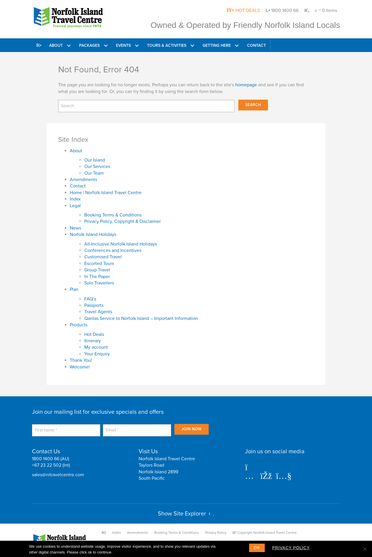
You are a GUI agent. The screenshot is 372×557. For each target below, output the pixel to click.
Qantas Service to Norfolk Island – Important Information (141, 318)
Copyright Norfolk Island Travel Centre (265, 533)
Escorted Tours (99, 263)
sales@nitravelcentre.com (58, 475)
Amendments (83, 179)
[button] (69, 45)
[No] (365, 549)
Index (75, 199)
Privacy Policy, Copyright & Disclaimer (122, 221)
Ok (257, 547)
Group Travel (97, 270)
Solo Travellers (99, 283)
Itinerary (92, 341)
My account (96, 347)
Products (78, 325)
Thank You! (81, 360)
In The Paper (97, 277)
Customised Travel (103, 257)
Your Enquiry (97, 354)
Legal (75, 206)
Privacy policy (291, 547)
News (75, 228)
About (76, 151)
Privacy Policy (215, 533)
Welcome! (80, 367)
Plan (74, 289)
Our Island (94, 160)
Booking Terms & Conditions (113, 215)
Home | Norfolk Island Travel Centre (106, 193)
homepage (246, 85)
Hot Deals (94, 334)
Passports (93, 305)
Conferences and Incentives (112, 250)
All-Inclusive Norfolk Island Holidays (120, 244)
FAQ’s (90, 299)
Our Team (94, 173)
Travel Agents (98, 312)
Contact (78, 186)
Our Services (97, 166)
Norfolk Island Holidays (93, 234)
